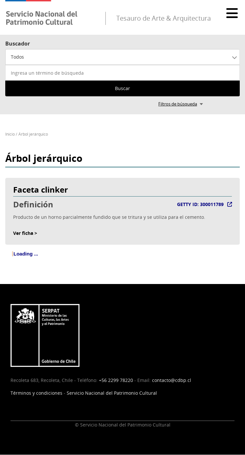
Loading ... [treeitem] (25, 253)
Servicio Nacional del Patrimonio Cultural (112, 393)
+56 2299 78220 (116, 380)
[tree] (122, 259)
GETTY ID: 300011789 (200, 204)
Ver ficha (23, 233)
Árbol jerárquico (33, 134)
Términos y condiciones (36, 393)
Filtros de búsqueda (177, 104)
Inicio (10, 134)
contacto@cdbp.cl (171, 380)
